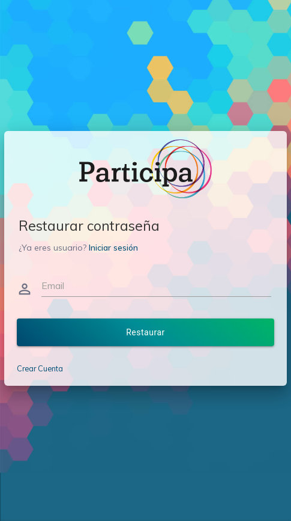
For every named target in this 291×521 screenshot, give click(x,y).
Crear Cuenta (40, 368)
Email (52, 285)
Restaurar (145, 332)
